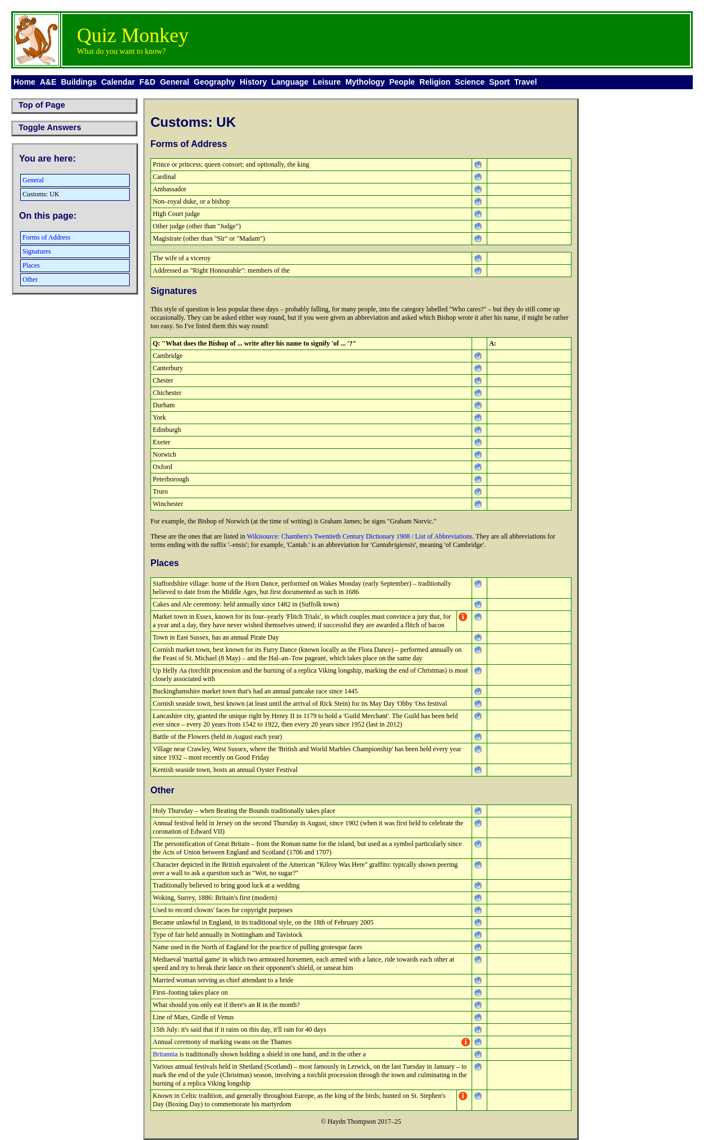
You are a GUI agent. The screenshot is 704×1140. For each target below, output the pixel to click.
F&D (147, 81)
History (253, 81)
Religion (434, 81)
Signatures (36, 251)
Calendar (118, 81)
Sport (499, 81)
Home (24, 81)
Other (30, 279)
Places (31, 265)
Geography (214, 81)
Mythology (365, 81)
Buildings (79, 81)
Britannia (165, 1054)
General (174, 81)
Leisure (327, 81)
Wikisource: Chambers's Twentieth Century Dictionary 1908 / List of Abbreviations (360, 536)
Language (289, 81)
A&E (48, 81)
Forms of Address (46, 237)
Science (469, 81)
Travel (525, 81)
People (402, 81)
